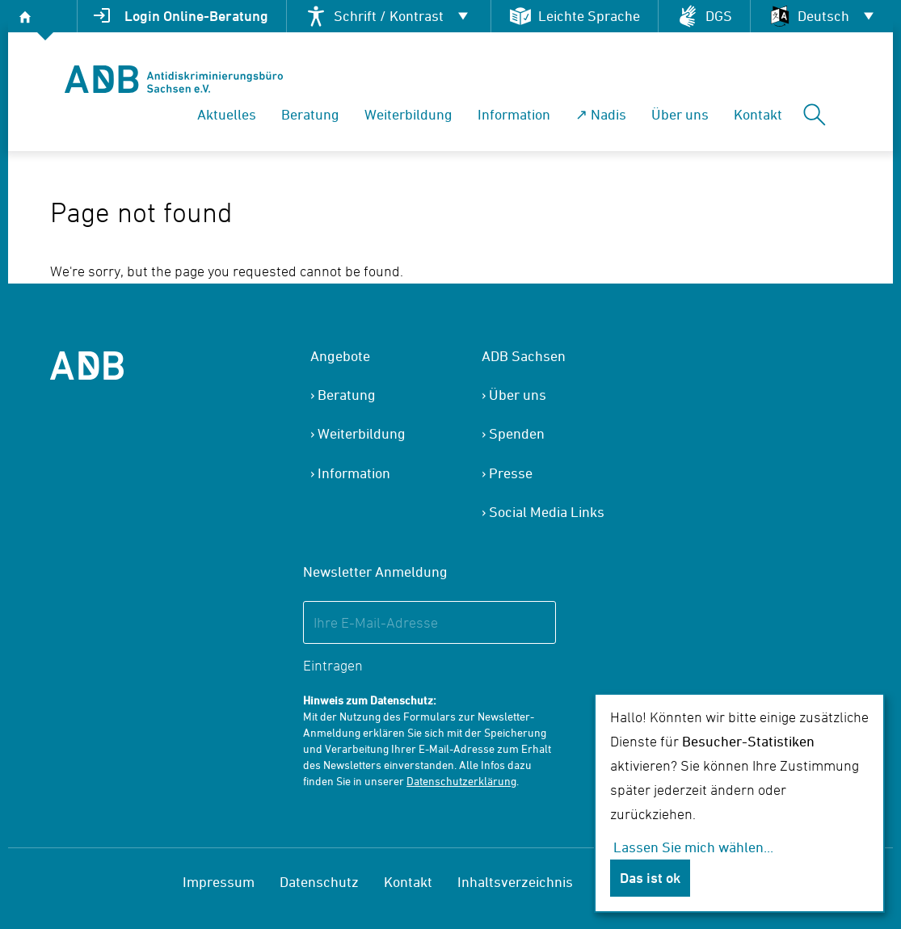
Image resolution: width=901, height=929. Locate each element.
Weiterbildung (408, 114)
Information (514, 114)
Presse (511, 472)
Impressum (219, 881)
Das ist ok (650, 877)
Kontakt (758, 114)
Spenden (517, 433)
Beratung (310, 114)
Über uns (680, 114)
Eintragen (333, 665)
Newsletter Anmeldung (375, 571)
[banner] (174, 79)
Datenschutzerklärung (461, 781)
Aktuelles (226, 114)
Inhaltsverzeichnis (515, 881)
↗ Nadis (600, 114)
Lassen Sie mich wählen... (693, 847)
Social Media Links (546, 511)
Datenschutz (319, 881)
